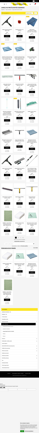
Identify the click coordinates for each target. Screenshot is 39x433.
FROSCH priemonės (5, 350)
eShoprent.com (24, 375)
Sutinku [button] (22, 431)
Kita (2, 360)
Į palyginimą (7, 38)
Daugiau (32, 91)
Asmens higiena (4, 343)
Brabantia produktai (5, 355)
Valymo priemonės (5, 321)
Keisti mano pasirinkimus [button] (29, 431)
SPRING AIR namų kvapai (6, 348)
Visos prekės (35, 247)
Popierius (3, 338)
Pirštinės (4, 333)
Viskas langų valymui (5, 365)
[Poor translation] (3, 388)
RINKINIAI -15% (4, 314)
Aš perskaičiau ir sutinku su (20, 245)
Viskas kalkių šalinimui (5, 367)
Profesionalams (4, 316)
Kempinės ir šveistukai (6, 328)
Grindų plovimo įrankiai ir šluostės (8, 326)
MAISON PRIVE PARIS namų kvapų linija (8, 345)
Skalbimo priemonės (5, 353)
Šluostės (4, 336)
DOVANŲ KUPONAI (5, 362)
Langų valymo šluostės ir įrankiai (8, 331)
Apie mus (9, 373)
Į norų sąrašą (32, 41)
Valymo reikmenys (5, 324)
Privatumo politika (28, 373)
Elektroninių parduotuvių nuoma (17, 375)
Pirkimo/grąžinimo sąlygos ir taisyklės (17, 373)
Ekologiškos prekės (5, 319)
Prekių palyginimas (6, 13)
